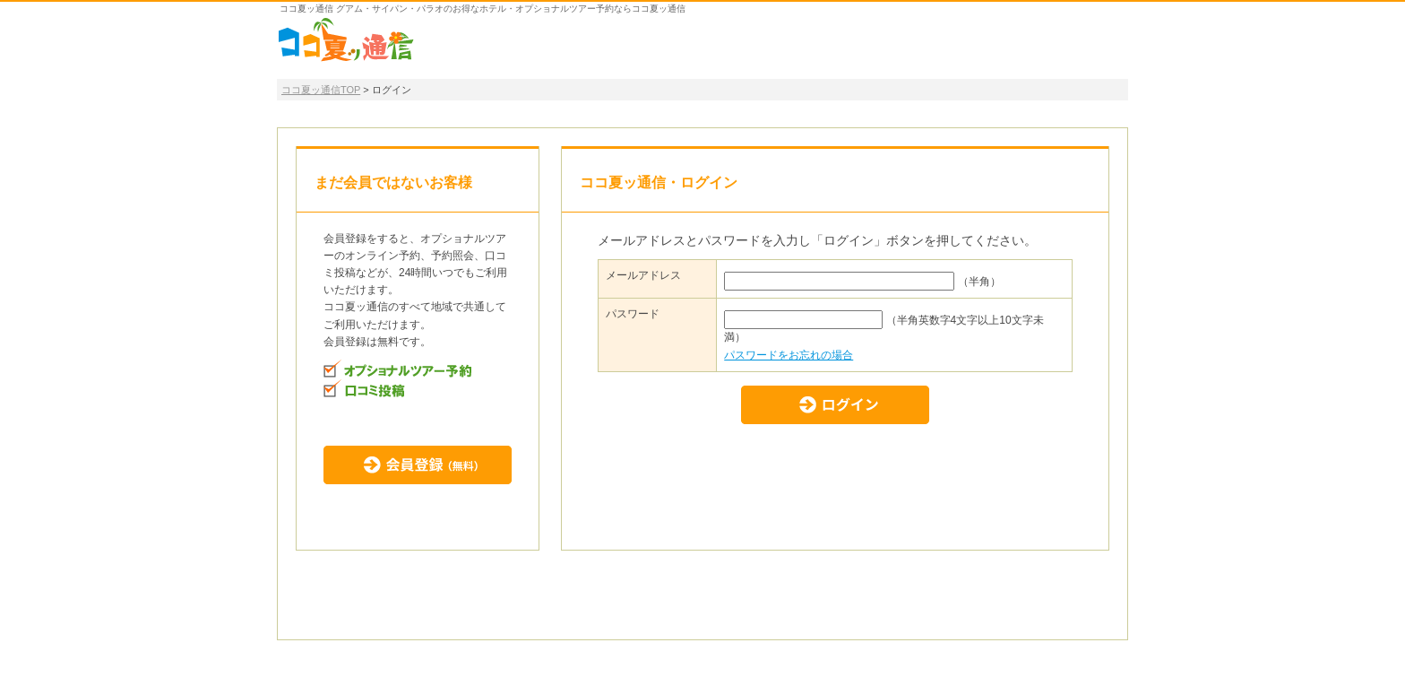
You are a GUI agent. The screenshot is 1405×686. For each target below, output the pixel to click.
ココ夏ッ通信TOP (320, 89)
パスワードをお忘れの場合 (788, 355)
